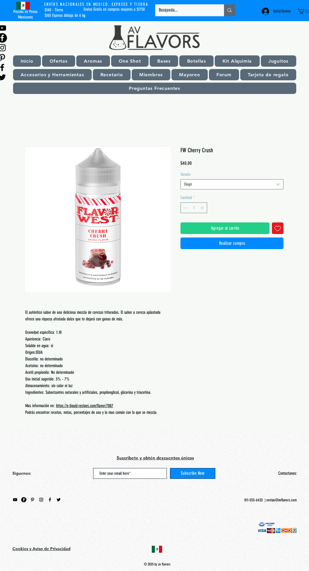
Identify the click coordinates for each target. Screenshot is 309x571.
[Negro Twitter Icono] (58, 499)
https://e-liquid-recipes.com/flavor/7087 (84, 405)
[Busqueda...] (185, 10)
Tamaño (185, 174)
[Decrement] (185, 208)
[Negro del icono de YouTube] (15, 499)
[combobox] (231, 184)
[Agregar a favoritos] (277, 228)
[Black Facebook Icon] (50, 499)
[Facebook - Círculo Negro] (23, 499)
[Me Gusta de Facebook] (48, 527)
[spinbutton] (194, 208)
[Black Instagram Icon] (41, 499)
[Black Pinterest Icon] (32, 499)
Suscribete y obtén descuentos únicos (155, 458)
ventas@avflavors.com (281, 500)
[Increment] (202, 208)
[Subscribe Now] (192, 473)
